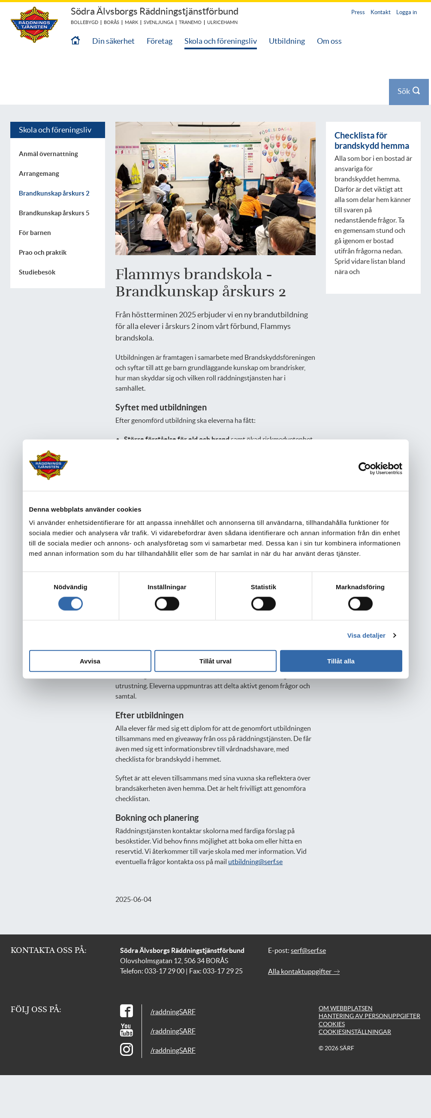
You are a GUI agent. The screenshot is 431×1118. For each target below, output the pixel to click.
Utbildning (287, 40)
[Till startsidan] (75, 41)
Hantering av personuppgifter (369, 1016)
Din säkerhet (113, 40)
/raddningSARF (173, 1012)
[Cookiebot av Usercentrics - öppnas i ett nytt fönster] (371, 468)
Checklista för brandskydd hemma (372, 140)
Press (358, 12)
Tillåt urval (215, 661)
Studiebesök (37, 272)
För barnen (35, 232)
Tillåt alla (341, 661)
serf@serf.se (308, 950)
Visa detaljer (366, 635)
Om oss (329, 40)
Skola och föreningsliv (220, 40)
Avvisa (90, 661)
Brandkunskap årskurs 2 (54, 193)
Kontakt (381, 12)
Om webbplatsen (346, 1008)
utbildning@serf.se (255, 861)
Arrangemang (39, 173)
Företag (159, 40)
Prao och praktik (42, 252)
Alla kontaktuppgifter (304, 971)
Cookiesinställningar (355, 1031)
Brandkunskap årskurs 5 (54, 213)
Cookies (332, 1024)
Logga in (406, 12)
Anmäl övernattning (48, 153)
